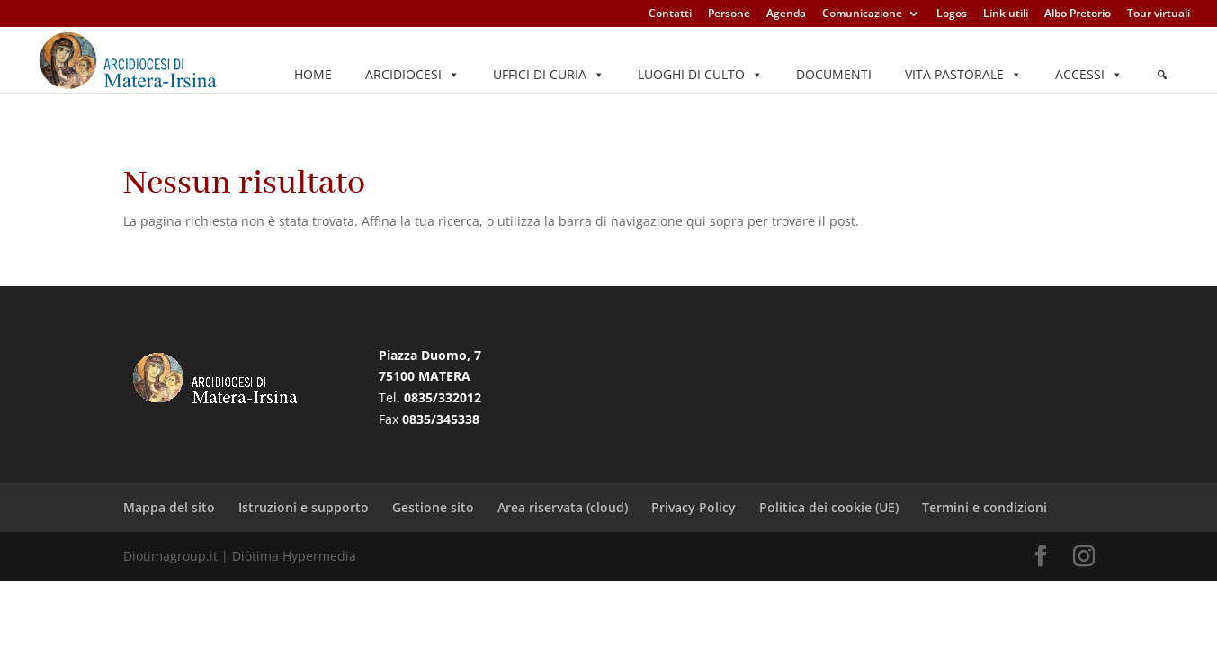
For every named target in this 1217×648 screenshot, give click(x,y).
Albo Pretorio (1077, 14)
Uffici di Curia (548, 75)
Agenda (786, 14)
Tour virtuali (1158, 14)
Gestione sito (433, 507)
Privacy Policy (693, 507)
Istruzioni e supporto (303, 507)
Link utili (1005, 14)
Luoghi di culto (700, 75)
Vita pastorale (963, 75)
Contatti (670, 14)
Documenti (834, 74)
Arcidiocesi (412, 75)
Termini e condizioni (984, 507)
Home (313, 74)
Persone (729, 14)
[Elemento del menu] (1162, 75)
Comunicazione (862, 14)
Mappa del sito (169, 507)
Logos (951, 14)
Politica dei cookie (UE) (829, 507)
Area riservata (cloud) (562, 507)
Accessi (1089, 75)
